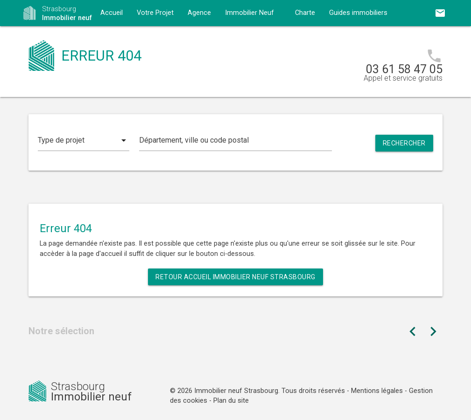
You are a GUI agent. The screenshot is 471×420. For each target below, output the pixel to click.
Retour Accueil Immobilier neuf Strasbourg (235, 277)
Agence (199, 13)
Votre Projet (155, 13)
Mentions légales (377, 391)
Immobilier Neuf (249, 13)
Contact (112, 39)
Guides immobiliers (358, 13)
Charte (305, 13)
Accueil (111, 13)
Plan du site (231, 401)
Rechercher (404, 143)
